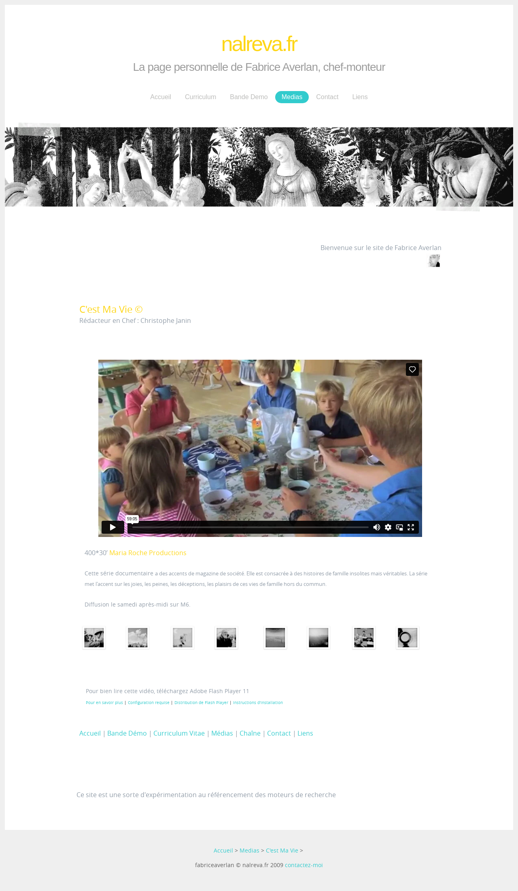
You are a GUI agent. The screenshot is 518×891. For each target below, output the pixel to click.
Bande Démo (127, 733)
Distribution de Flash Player (201, 702)
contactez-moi (304, 865)
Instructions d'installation (258, 702)
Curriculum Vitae (179, 733)
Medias (292, 96)
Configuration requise (149, 702)
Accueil (160, 96)
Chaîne (250, 733)
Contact (327, 96)
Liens (359, 96)
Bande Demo (248, 96)
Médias (222, 733)
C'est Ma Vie (282, 850)
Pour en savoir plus (104, 702)
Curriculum (200, 96)
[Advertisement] (211, 765)
